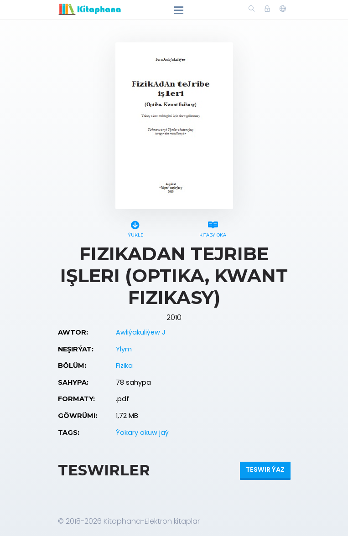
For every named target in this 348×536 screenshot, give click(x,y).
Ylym (124, 349)
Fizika (124, 365)
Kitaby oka (213, 227)
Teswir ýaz (265, 469)
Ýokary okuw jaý (142, 432)
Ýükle (135, 227)
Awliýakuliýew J (141, 332)
